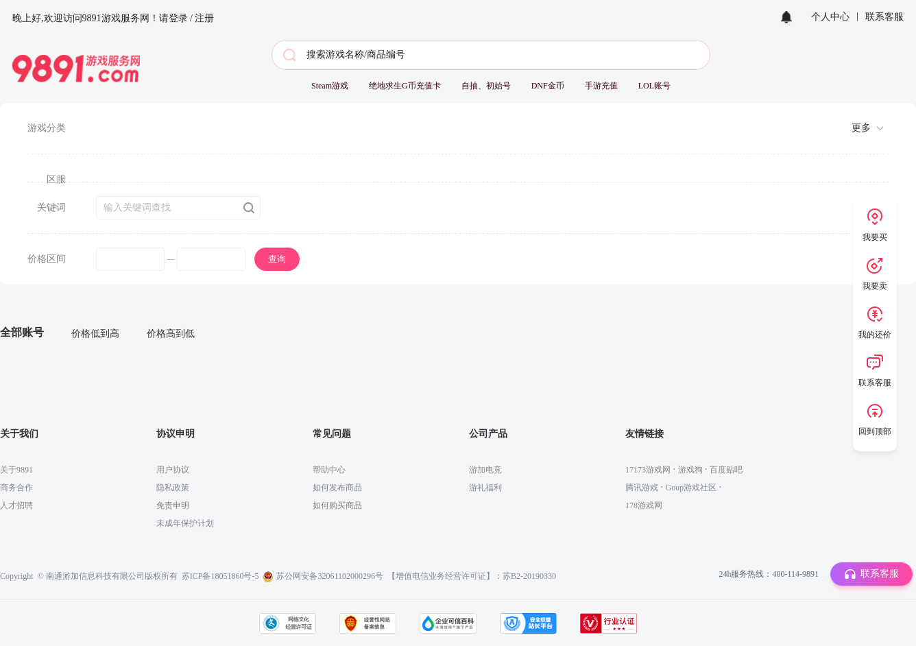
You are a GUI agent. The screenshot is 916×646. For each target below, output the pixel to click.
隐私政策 (172, 487)
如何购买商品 (337, 505)
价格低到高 (95, 333)
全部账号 (22, 332)
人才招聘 (16, 505)
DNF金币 (547, 86)
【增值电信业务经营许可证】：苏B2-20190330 (471, 576)
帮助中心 (329, 470)
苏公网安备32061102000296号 (329, 576)
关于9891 (16, 470)
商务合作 (16, 487)
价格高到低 (171, 333)
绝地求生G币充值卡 (405, 86)
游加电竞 (485, 470)
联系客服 (884, 17)
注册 (204, 18)
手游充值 (601, 86)
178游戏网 (643, 505)
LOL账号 (654, 86)
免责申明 (172, 505)
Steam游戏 (329, 86)
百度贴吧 (726, 470)
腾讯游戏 (641, 487)
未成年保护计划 (185, 523)
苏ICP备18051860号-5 (220, 576)
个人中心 (830, 17)
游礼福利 (485, 487)
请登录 (173, 18)
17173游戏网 (648, 470)
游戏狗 (690, 470)
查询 (277, 259)
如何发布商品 (337, 487)
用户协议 (172, 470)
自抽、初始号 (486, 86)
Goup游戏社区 (691, 487)
